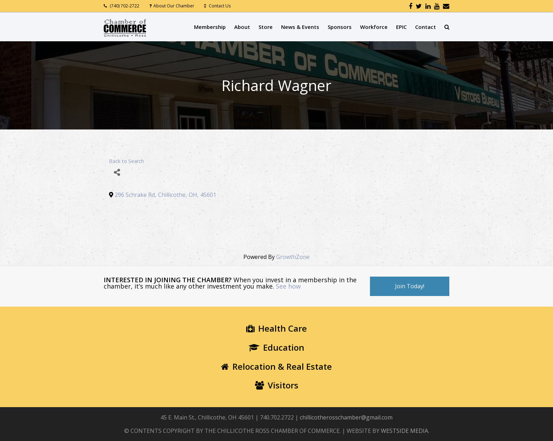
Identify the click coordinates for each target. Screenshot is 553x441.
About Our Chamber (173, 6)
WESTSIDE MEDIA (404, 431)
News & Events (300, 26)
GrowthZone (293, 257)
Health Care (276, 328)
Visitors (276, 385)
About (242, 26)
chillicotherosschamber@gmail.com (346, 417)
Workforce (374, 26)
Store (266, 26)
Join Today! (409, 286)
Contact (425, 26)
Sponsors (340, 26)
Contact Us (220, 6)
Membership (210, 26)
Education (276, 347)
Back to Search (126, 161)
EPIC (401, 26)
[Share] (117, 172)
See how (288, 286)
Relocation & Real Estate (276, 366)
